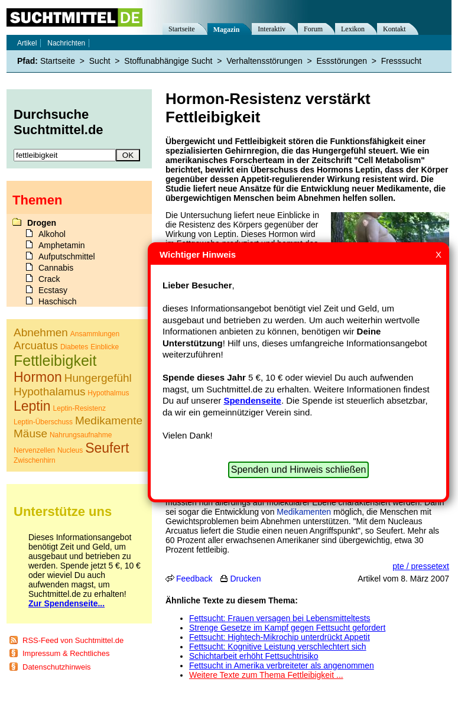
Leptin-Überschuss (43, 422)
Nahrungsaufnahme (81, 435)
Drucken (245, 578)
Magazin (226, 29)
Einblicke (104, 347)
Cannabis (55, 267)
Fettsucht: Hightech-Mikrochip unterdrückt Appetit (279, 637)
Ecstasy (52, 290)
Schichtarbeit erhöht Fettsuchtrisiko (254, 656)
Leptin (32, 406)
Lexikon (353, 29)
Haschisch (57, 301)
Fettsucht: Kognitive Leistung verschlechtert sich (277, 646)
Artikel (27, 43)
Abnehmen (41, 332)
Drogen (41, 223)
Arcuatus (36, 345)
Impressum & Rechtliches (65, 653)
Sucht (100, 61)
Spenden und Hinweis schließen (298, 470)
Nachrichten (66, 43)
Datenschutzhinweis (56, 666)
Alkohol (52, 234)
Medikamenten (304, 512)
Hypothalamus (49, 391)
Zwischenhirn (35, 460)
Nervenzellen (34, 450)
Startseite (181, 29)
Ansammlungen (94, 334)
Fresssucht (401, 61)
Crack (49, 279)
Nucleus (70, 450)
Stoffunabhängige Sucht (168, 61)
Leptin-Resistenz (79, 408)
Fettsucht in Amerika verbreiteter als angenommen (281, 665)
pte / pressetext (420, 566)
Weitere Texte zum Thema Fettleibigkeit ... (266, 675)
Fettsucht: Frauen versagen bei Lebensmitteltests (280, 618)
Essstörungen (341, 61)
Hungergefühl (98, 378)
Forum (313, 29)
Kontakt (394, 29)
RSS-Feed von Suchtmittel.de (73, 640)
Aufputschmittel (66, 256)
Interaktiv (271, 29)
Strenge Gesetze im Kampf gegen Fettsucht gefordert (287, 627)
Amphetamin (61, 245)
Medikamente (108, 420)
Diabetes (74, 347)
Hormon (38, 377)
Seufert (107, 448)
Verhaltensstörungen (264, 61)
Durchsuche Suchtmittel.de (58, 122)
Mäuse (30, 433)
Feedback (194, 578)
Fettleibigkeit (55, 360)
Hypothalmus (108, 393)
